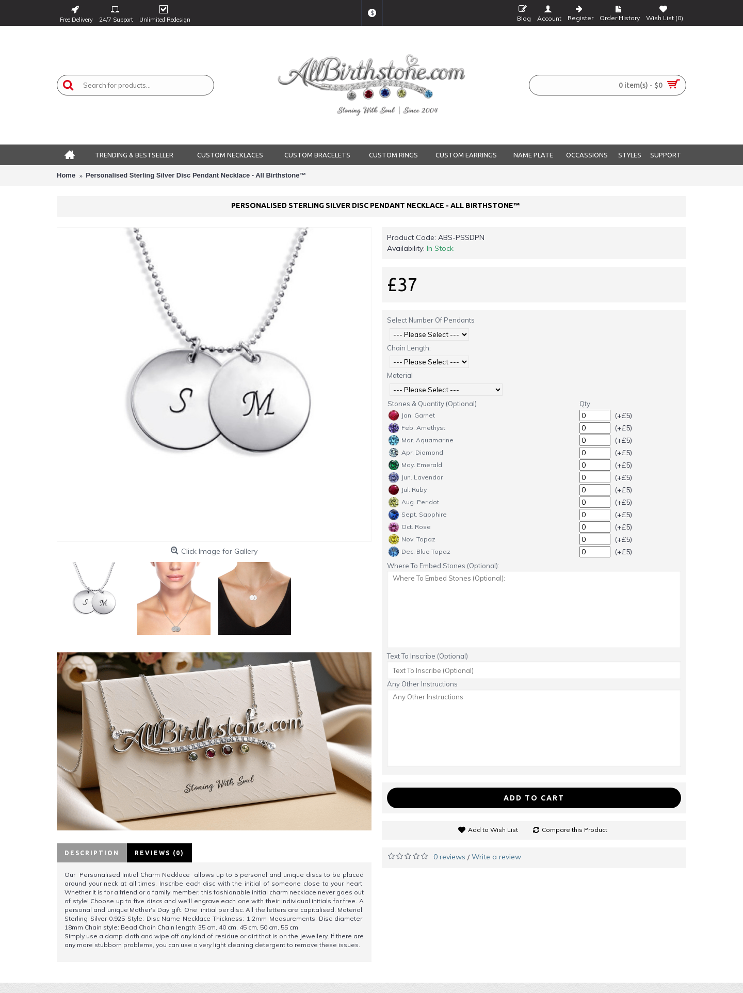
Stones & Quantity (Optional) (432, 403)
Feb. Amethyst (417, 428)
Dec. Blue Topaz (419, 552)
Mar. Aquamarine (421, 440)
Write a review (496, 856)
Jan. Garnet (412, 415)
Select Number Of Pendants (431, 320)
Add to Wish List (493, 830)
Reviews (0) (159, 853)
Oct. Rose (410, 527)
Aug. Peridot (414, 502)
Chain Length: (409, 348)
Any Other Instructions (422, 684)
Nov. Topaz (412, 539)
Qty (584, 403)
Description (91, 853)
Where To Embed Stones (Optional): (443, 566)
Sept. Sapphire (418, 514)
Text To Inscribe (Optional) (427, 656)
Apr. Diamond (416, 452)
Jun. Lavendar (416, 477)
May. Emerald (415, 465)
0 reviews (449, 856)
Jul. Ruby (408, 490)
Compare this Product (574, 830)
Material (400, 375)
